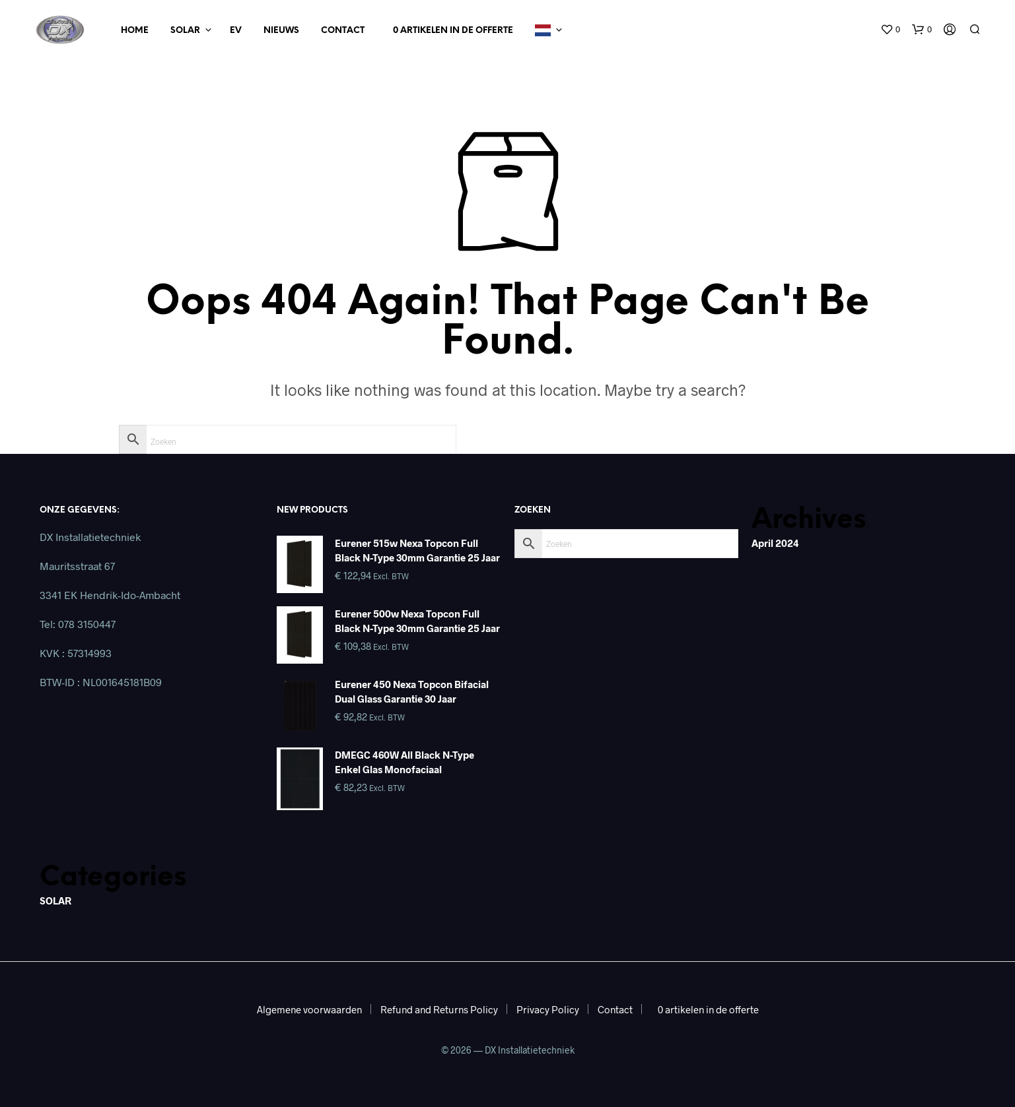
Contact (343, 30)
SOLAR (55, 900)
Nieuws (281, 30)
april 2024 (775, 543)
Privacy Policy (547, 1009)
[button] (890, 29)
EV (236, 30)
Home (135, 30)
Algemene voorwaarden (309, 1009)
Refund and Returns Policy (439, 1009)
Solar (185, 30)
